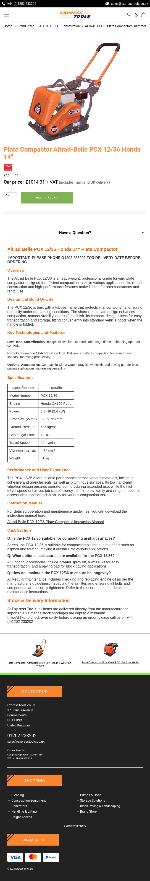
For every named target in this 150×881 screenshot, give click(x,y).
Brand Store (24, 26)
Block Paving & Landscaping (100, 806)
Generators (19, 806)
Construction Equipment (28, 800)
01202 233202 (22, 735)
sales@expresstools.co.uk (26, 741)
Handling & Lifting (24, 811)
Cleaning (17, 795)
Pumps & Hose (90, 795)
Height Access (21, 817)
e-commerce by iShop (75, 826)
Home (8, 26)
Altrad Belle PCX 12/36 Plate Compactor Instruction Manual (55, 522)
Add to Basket (47, 197)
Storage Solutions (92, 800)
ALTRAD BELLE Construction (58, 26)
